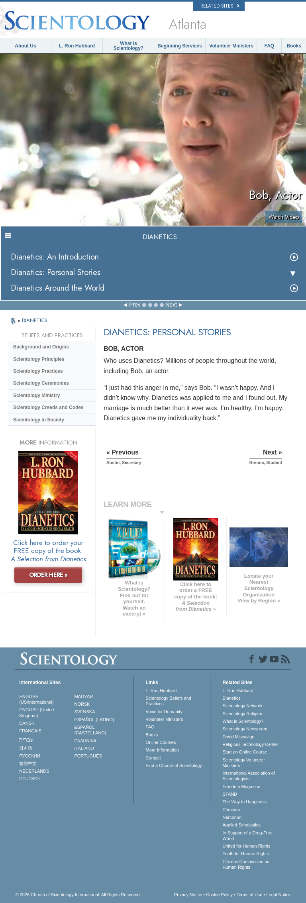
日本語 (25, 748)
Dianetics (231, 698)
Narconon (231, 817)
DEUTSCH (29, 778)
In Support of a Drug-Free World (247, 835)
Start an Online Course (244, 752)
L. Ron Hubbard (77, 46)
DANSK (26, 723)
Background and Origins (41, 347)
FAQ (270, 46)
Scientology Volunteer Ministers (243, 762)
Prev (135, 304)
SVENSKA (85, 711)
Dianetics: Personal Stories (55, 272)
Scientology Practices (38, 371)
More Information (162, 750)
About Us (25, 46)
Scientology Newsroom (244, 728)
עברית (26, 739)
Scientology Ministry (36, 395)
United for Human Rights (246, 846)
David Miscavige (238, 736)
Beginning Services (179, 46)
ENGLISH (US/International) (36, 699)
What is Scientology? (128, 46)
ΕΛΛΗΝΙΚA (86, 740)
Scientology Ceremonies (41, 383)
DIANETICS (34, 320)
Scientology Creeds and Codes (48, 407)
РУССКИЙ (29, 755)
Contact (153, 757)
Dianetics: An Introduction (55, 257)
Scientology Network (242, 705)
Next (171, 304)
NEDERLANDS (34, 771)
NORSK (82, 704)
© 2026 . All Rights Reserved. (78, 894)
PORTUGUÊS (88, 755)
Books (293, 46)
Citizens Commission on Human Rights (245, 864)
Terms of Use (250, 894)
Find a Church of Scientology (174, 765)
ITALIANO (84, 748)
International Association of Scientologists (248, 776)
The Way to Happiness (244, 801)
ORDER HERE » (48, 575)
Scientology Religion (242, 713)
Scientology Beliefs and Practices (168, 701)
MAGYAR (84, 696)
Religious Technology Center (250, 744)
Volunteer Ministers (231, 46)
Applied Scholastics (241, 824)
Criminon (231, 809)
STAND (229, 794)
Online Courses (161, 742)
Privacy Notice (188, 894)
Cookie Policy (219, 894)
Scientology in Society (38, 420)
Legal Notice (278, 894)
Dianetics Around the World (57, 288)
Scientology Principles (39, 359)
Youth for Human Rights (245, 853)
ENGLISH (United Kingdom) (36, 712)
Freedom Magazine (241, 786)
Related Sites (219, 6)
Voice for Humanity (164, 711)
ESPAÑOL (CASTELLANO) (90, 730)
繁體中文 (28, 763)
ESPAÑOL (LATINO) (94, 719)
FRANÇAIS (30, 730)
